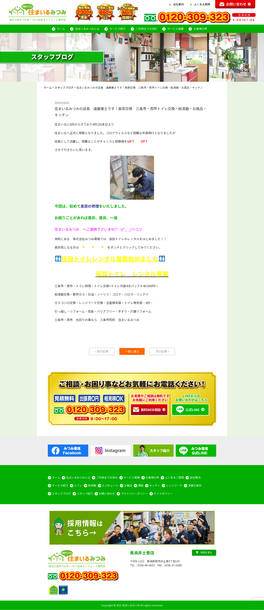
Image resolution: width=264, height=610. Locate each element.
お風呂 (128, 486)
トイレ (78, 486)
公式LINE (188, 409)
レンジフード (174, 486)
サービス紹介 (117, 29)
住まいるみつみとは (87, 29)
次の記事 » (162, 351)
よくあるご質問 (174, 478)
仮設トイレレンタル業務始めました (110, 258)
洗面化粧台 (195, 486)
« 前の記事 (101, 351)
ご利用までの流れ (146, 29)
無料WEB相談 (147, 409)
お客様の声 (200, 29)
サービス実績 (175, 29)
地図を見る (204, 552)
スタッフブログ (61, 494)
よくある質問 (202, 4)
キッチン (154, 486)
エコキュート (110, 486)
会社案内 (178, 4)
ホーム (61, 29)
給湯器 (92, 486)
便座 (140, 486)
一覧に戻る (132, 351)
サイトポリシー (163, 494)
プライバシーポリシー (134, 494)
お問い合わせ (107, 494)
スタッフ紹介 (85, 494)
